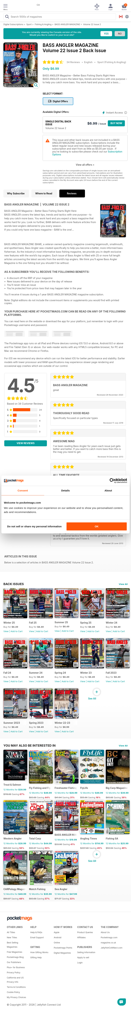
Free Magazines (14, 952)
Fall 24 (7, 672)
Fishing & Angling (43, 24)
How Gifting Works (39, 952)
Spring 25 (85, 622)
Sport (29, 24)
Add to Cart (17, 631)
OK (97, 526)
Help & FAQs (36, 932)
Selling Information (86, 952)
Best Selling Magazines (12, 944)
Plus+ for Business (16, 967)
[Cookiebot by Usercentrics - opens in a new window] (112, 480)
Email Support (37, 937)
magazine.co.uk (108, 942)
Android (57, 937)
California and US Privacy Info (15, 979)
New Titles (12, 937)
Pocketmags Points (63, 947)
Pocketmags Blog (15, 957)
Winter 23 (86, 672)
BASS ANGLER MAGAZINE (67, 24)
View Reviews (26, 443)
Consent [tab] (23, 490)
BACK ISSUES (13, 584)
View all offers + (85, 164)
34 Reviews (73, 62)
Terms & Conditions (16, 987)
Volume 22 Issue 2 (92, 24)
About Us (105, 932)
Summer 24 (35, 672)
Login (80, 962)
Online (57, 942)
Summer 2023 (11, 722)
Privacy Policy (13, 972)
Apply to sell (83, 957)
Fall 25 (33, 622)
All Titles (11, 932)
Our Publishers (14, 962)
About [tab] (108, 490)
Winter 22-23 (62, 722)
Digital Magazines (62, 953)
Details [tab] (65, 490)
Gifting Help (36, 957)
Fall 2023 (111, 672)
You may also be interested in (29, 745)
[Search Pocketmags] (7, 17)
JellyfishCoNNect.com (111, 947)
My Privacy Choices (16, 997)
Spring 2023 (36, 722)
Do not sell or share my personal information (34, 526)
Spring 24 (60, 672)
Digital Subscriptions (13, 24)
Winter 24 (111, 622)
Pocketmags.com (109, 937)
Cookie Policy (13, 992)
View (6, 631)
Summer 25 (61, 622)
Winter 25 (9, 622)
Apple (56, 932)
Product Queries (85, 932)
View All (123, 584)
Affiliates (81, 937)
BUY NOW (116, 123)
